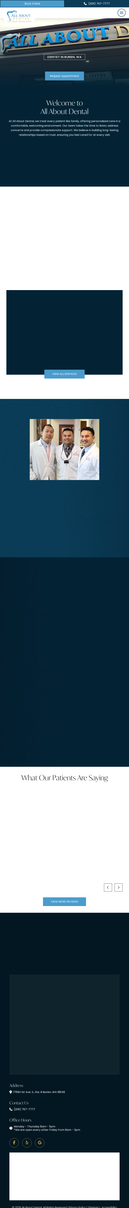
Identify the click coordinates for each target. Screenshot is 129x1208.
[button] (122, 13)
